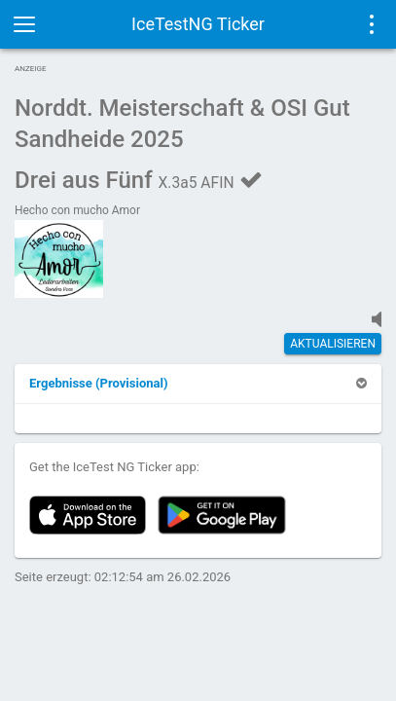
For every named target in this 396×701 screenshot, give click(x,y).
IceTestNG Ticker (198, 24)
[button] (98, 383)
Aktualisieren (333, 343)
